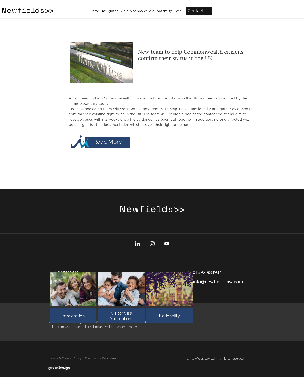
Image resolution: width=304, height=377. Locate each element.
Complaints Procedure (101, 358)
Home (141, 11)
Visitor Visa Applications (121, 316)
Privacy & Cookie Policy (64, 358)
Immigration (73, 315)
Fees (224, 11)
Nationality (169, 315)
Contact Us (245, 10)
